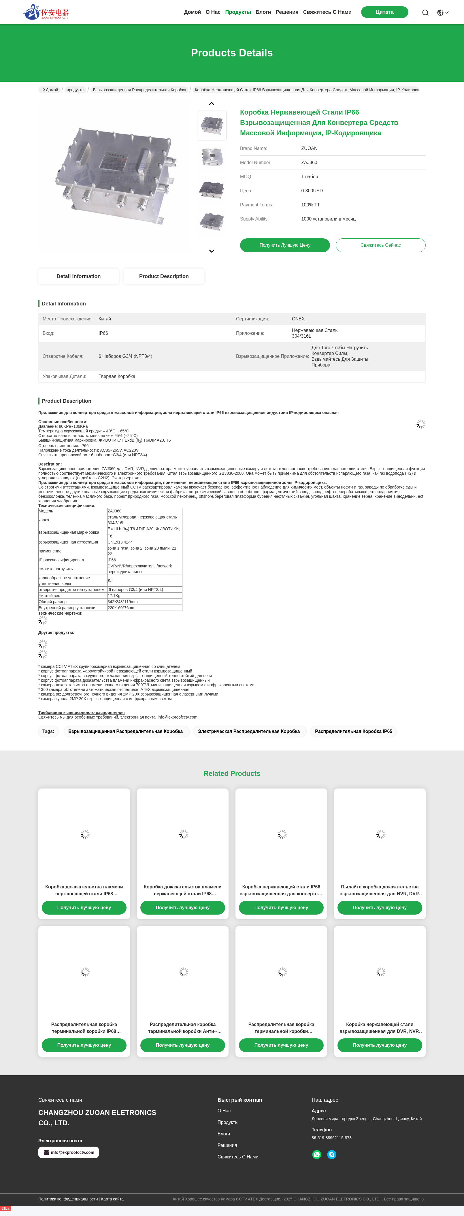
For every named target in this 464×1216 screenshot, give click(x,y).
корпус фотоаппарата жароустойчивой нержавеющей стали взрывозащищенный (116, 671)
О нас (212, 12)
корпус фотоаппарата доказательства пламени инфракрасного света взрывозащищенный (125, 680)
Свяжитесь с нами (327, 12)
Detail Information (78, 276)
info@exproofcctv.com (68, 1152)
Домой (192, 12)
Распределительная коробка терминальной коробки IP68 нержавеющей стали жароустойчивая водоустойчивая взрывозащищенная (84, 1028)
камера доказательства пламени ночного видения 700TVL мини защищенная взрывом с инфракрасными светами (147, 685)
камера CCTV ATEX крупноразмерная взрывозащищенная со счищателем (110, 666)
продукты (238, 12)
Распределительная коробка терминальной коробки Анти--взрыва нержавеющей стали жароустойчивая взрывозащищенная (182, 1028)
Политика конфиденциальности (68, 1199)
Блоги (263, 12)
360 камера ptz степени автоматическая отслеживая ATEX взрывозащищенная (115, 689)
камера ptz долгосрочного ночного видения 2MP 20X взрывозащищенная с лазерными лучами (129, 694)
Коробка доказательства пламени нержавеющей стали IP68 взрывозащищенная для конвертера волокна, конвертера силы (84, 890)
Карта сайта (112, 1199)
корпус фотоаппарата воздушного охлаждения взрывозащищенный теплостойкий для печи (126, 675)
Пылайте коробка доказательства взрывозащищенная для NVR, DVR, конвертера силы (379, 890)
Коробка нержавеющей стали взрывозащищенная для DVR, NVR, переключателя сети (379, 1028)
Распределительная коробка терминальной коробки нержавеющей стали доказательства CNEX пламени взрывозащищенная (281, 1028)
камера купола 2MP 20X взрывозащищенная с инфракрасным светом (106, 698)
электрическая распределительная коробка (249, 731)
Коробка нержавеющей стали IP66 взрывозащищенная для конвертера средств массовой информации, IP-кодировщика (281, 890)
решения (287, 12)
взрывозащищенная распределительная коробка (139, 90)
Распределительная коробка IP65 (353, 731)
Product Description (164, 276)
